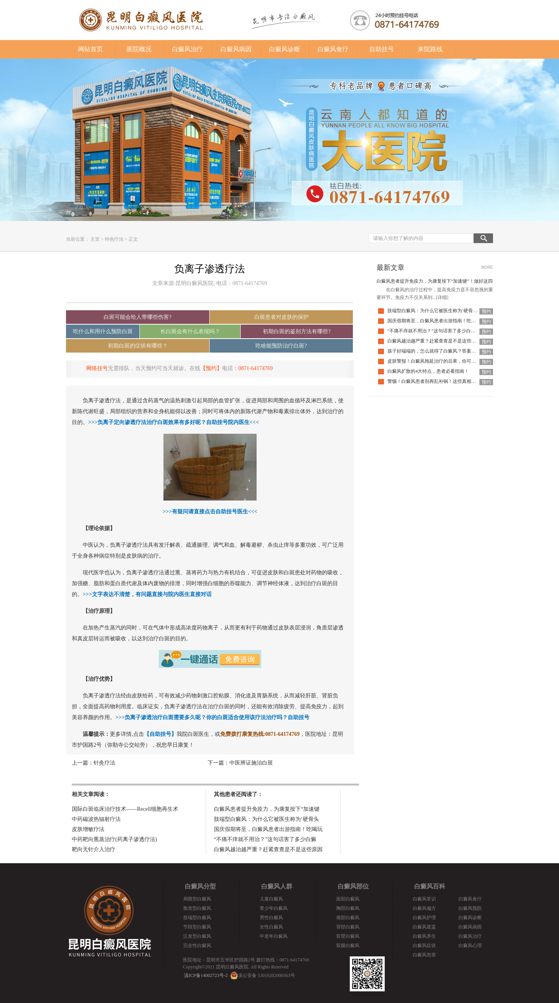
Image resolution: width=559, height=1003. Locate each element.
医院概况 (139, 49)
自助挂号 (381, 49)
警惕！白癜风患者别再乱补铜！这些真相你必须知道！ (443, 381)
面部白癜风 (347, 899)
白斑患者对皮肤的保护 (281, 317)
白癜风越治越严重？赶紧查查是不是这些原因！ (436, 341)
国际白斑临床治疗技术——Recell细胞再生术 (125, 809)
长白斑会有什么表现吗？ (190, 331)
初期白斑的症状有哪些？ (138, 346)
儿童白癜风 (271, 899)
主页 (95, 239)
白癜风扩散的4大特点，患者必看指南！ (428, 371)
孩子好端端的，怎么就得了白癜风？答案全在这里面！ (443, 351)
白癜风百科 (429, 886)
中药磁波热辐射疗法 (96, 819)
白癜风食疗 (333, 49)
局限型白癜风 (197, 899)
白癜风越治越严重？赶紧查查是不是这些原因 (268, 849)
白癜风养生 (424, 936)
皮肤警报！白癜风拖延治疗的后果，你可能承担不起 (441, 361)
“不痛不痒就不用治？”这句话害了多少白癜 (265, 839)
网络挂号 (97, 368)
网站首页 (90, 49)
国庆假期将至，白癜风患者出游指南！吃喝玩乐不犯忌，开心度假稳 (457, 320)
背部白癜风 (347, 927)
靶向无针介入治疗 (93, 849)
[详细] (442, 297)
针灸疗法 (104, 763)
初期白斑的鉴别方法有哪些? (296, 331)
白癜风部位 (353, 886)
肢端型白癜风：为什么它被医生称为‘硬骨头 (266, 819)
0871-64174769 (255, 368)
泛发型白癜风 (197, 936)
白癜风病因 (236, 49)
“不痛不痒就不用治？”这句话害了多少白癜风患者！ (440, 331)
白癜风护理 (424, 917)
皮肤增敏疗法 (88, 829)
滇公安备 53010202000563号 (266, 975)
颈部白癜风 (347, 917)
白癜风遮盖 (424, 927)
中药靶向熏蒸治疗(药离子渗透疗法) (114, 839)
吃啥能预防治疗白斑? (281, 346)
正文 (133, 239)
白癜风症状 (424, 945)
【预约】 (211, 368)
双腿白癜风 (347, 945)
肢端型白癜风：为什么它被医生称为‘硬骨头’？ (435, 310)
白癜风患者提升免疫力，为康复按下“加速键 (266, 809)
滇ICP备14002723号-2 (206, 975)
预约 (486, 311)
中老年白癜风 (274, 936)
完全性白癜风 (197, 945)
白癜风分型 (200, 886)
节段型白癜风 (197, 927)
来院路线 (430, 49)
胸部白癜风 (347, 908)
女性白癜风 (271, 927)
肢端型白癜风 (197, 917)
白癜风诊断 (284, 49)
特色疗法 (114, 239)
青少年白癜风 (274, 908)
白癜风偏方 (424, 908)
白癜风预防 (470, 908)
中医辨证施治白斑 (251, 763)
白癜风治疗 (187, 49)
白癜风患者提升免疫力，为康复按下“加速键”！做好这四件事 (439, 281)
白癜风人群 (276, 886)
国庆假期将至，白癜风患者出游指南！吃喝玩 (268, 829)
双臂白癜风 (347, 936)
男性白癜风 (271, 917)
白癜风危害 (424, 955)
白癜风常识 (424, 899)
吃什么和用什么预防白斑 (103, 331)
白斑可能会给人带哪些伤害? (137, 317)
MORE (487, 267)
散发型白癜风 (197, 908)
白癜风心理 (470, 945)
